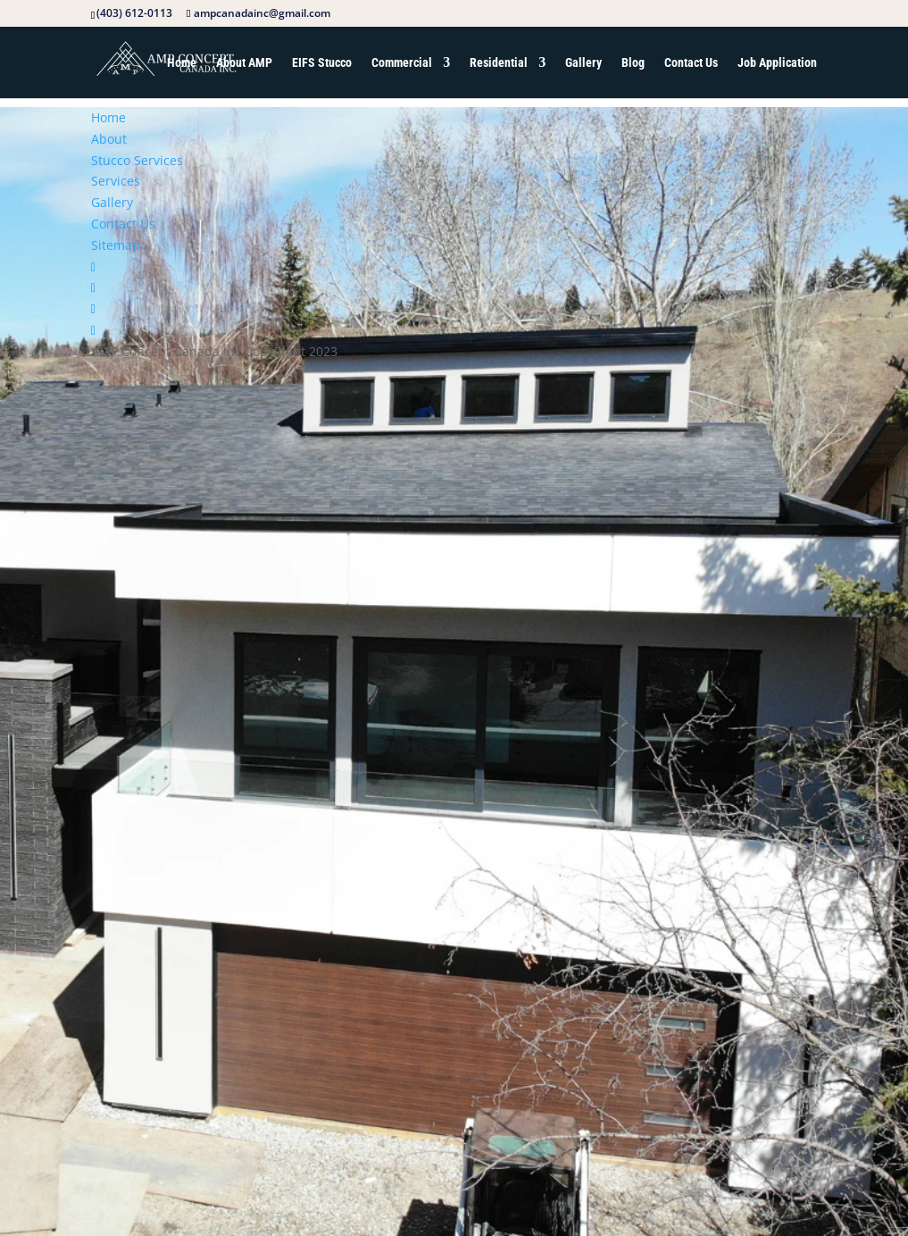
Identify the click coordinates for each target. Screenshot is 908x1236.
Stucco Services (137, 160)
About (109, 138)
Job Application (777, 63)
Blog (633, 63)
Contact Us (691, 63)
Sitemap (115, 244)
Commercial (401, 63)
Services (115, 180)
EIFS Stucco (322, 63)
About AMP (244, 63)
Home (181, 63)
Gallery (583, 63)
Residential (499, 63)
